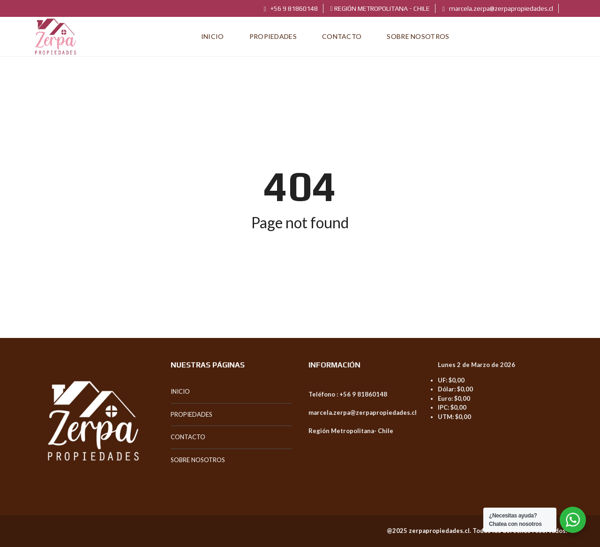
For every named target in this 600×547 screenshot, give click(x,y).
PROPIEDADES (191, 414)
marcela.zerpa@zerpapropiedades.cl (497, 8)
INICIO (180, 391)
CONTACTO (188, 437)
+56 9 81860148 (291, 8)
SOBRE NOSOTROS (198, 460)
